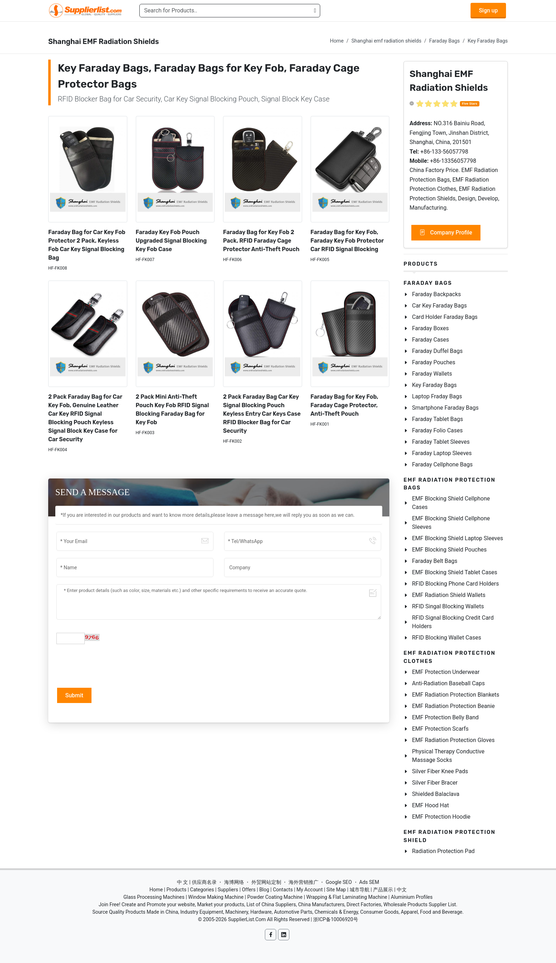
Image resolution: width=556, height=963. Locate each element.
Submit (74, 695)
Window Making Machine (216, 897)
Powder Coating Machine (274, 897)
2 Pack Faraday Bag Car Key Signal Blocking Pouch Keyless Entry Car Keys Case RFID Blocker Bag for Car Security (262, 413)
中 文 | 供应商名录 (197, 882)
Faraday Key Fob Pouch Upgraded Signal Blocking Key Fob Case (171, 241)
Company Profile (445, 232)
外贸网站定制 (266, 882)
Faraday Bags (444, 41)
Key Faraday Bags (488, 41)
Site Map (336, 889)
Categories (202, 889)
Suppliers (228, 889)
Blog (264, 889)
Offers (249, 889)
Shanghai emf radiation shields (386, 41)
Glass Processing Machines (153, 897)
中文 (402, 889)
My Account (309, 889)
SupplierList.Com (247, 919)
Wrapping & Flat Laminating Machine (346, 897)
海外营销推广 (303, 882)
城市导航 (359, 889)
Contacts (283, 889)
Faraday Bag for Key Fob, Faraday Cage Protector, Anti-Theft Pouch (344, 405)
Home (337, 41)
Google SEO (339, 882)
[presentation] (110, 665)
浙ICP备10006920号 (335, 919)
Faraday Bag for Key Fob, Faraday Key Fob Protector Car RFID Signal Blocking (347, 241)
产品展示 (383, 889)
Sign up (488, 10)
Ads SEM (369, 882)
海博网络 (234, 882)
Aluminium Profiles (412, 897)
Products (421, 264)
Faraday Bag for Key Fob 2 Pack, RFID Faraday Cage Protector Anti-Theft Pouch (261, 241)
